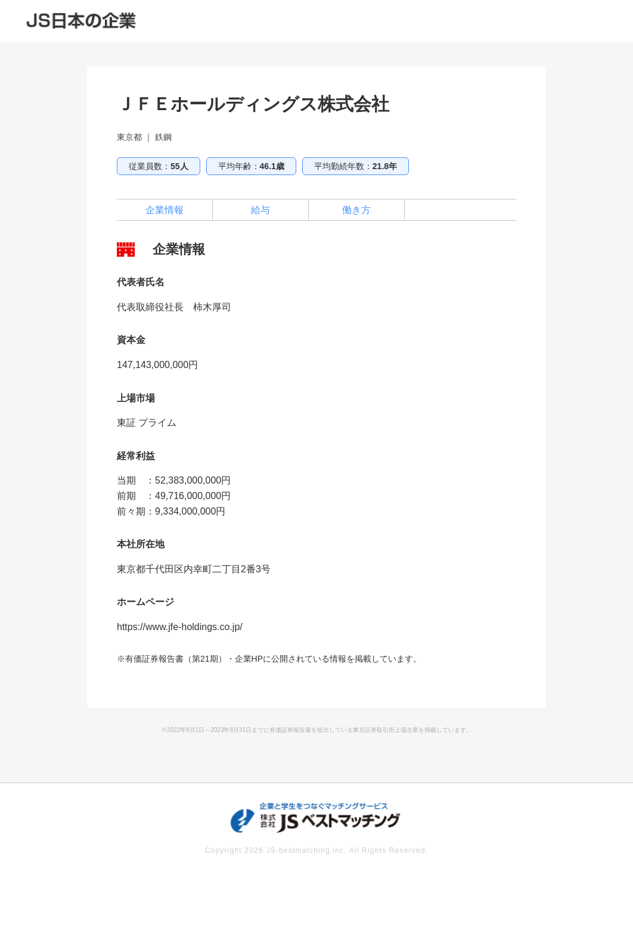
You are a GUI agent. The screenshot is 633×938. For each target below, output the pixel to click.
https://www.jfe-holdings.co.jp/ (180, 627)
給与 (260, 210)
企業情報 (164, 210)
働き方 (356, 210)
